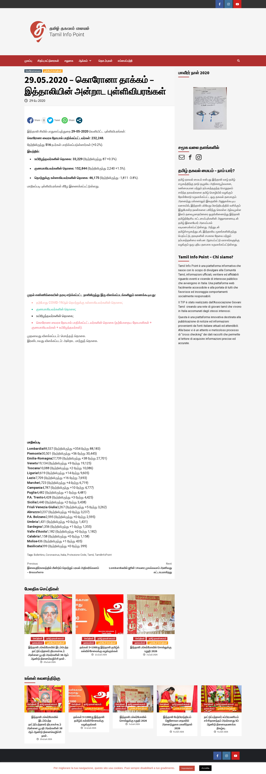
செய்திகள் (37, 638)
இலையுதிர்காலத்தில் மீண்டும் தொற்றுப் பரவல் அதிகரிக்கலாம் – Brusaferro (63, 567)
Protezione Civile (76, 554)
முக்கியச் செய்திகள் (53, 71)
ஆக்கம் (86, 60)
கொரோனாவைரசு (33, 71)
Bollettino (39, 554)
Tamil (90, 554)
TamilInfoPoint (103, 554)
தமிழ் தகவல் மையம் (55, 638)
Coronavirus (53, 554)
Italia (63, 554)
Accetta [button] (205, 768)
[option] (210, 108)
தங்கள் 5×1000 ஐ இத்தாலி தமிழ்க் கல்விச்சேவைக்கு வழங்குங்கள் (99, 649)
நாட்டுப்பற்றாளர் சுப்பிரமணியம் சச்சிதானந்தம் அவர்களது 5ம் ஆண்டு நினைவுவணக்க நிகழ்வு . (221, 722)
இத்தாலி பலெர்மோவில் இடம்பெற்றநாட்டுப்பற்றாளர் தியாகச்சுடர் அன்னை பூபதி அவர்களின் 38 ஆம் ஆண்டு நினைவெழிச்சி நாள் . (48, 652)
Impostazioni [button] (187, 768)
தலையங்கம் (37, 642)
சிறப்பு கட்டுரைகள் (48, 60)
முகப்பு (28, 60)
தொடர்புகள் (105, 60)
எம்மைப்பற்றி (125, 60)
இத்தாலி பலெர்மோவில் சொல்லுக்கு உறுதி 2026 (151, 649)
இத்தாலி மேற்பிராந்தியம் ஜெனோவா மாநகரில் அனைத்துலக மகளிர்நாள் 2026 (177, 722)
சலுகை (68, 60)
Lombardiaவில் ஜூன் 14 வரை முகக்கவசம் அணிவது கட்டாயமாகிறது (136, 567)
